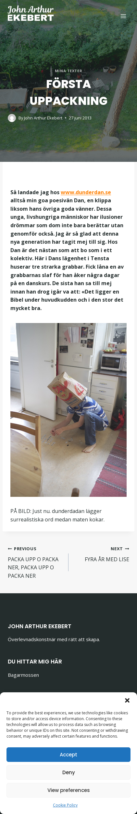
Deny (68, 772)
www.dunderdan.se (86, 192)
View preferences (68, 790)
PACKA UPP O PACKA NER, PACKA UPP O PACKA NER (35, 561)
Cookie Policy (65, 805)
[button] (127, 700)
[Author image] (12, 118)
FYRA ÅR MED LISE (101, 553)
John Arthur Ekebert (43, 118)
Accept (68, 754)
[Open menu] (123, 16)
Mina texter (68, 70)
